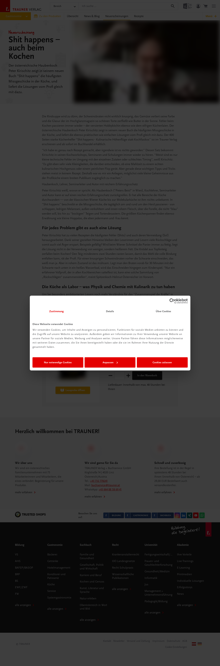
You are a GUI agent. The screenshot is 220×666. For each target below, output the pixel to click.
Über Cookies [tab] (163, 311)
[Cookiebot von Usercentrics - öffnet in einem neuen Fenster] (172, 301)
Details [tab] (110, 311)
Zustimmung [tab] (56, 311)
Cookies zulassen (162, 362)
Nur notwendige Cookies (58, 362)
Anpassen (110, 362)
